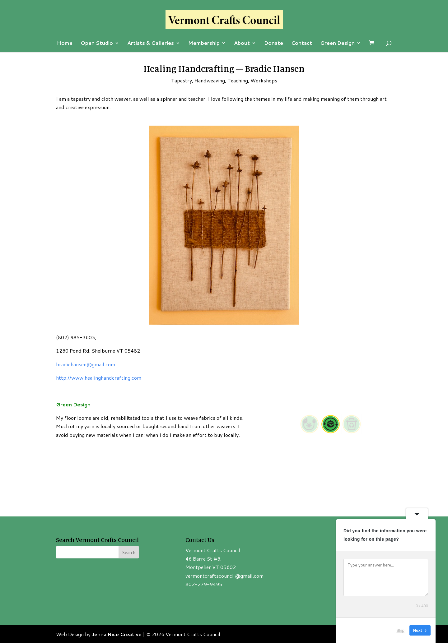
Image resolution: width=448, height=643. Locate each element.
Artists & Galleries (150, 43)
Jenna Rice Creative (117, 634)
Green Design (337, 43)
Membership (204, 43)
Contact (301, 43)
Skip (400, 630)
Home (64, 43)
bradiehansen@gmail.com (85, 364)
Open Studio (97, 43)
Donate (273, 43)
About (242, 43)
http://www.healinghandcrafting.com (98, 377)
